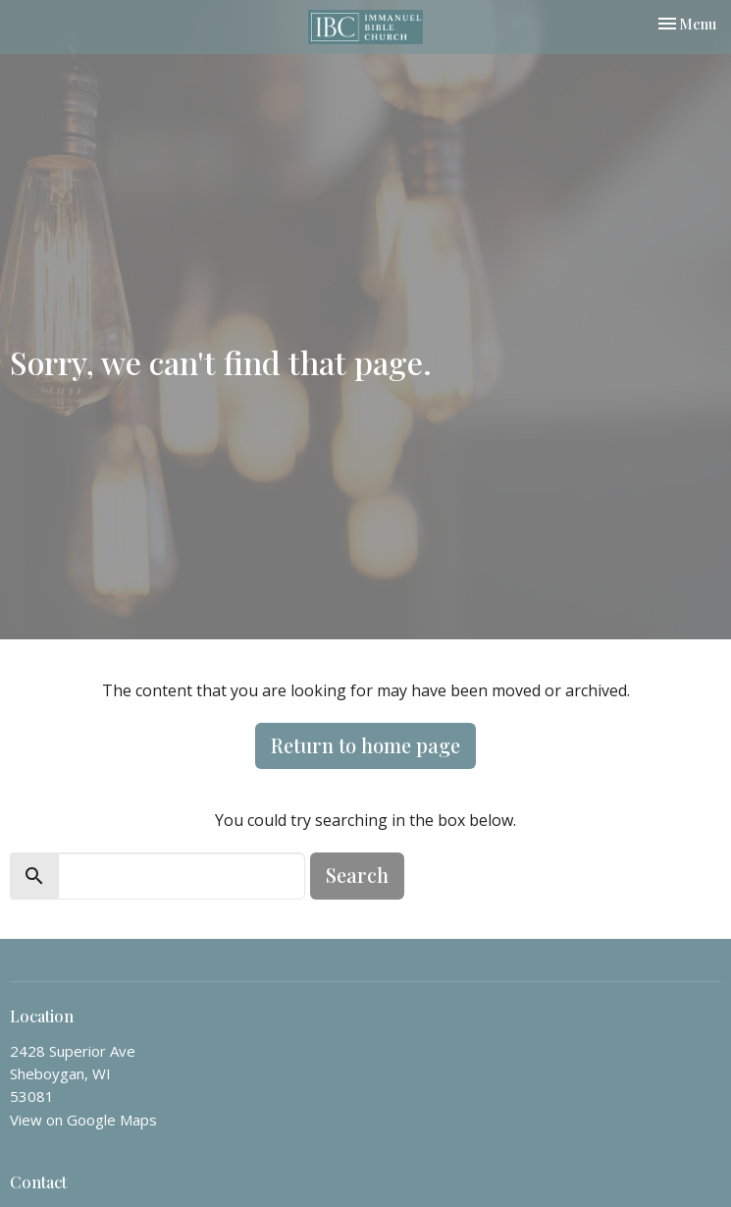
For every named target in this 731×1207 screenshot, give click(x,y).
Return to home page (365, 745)
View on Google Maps (83, 1119)
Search (357, 874)
